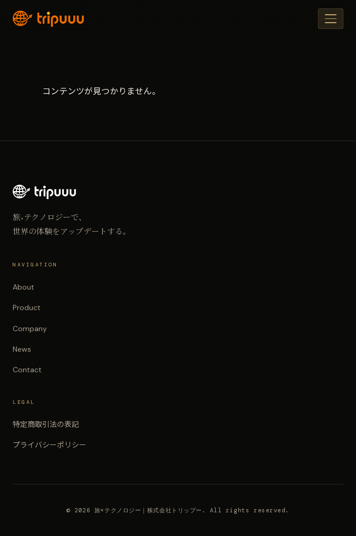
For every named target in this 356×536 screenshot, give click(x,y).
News (22, 349)
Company (30, 328)
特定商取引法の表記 (46, 424)
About (23, 287)
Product (27, 307)
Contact (27, 369)
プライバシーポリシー (49, 445)
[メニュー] (330, 18)
